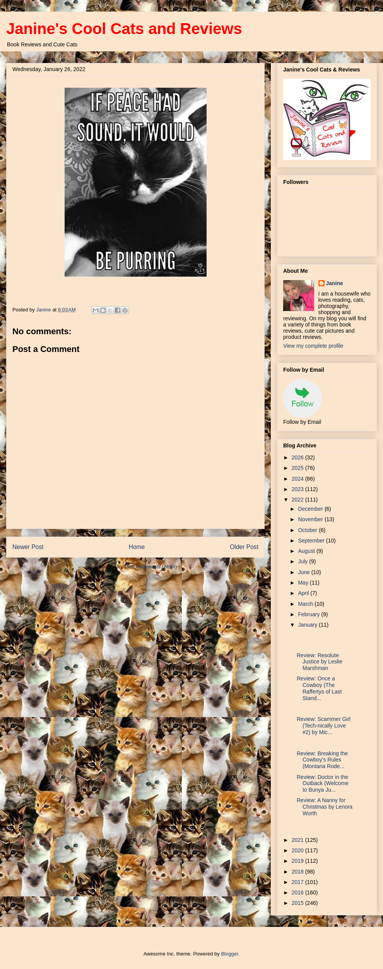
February (309, 614)
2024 (298, 479)
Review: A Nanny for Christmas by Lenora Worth (324, 806)
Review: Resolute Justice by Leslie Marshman (319, 662)
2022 (298, 499)
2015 (298, 903)
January (308, 625)
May (303, 583)
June (304, 572)
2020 (298, 850)
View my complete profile (313, 346)
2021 (298, 840)
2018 (298, 872)
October (308, 530)
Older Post (244, 547)
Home (137, 547)
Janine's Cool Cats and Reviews (124, 28)
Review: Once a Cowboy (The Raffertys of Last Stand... (319, 688)
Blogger (229, 954)
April (304, 593)
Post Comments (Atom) (151, 567)
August (307, 551)
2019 (298, 861)
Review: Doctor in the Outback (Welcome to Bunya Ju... (323, 783)
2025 (298, 468)
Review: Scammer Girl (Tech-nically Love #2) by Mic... (324, 725)
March (306, 604)
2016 (298, 892)
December (311, 509)
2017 (298, 882)
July (303, 561)
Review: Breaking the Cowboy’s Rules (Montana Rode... (322, 760)
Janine (334, 283)
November (311, 519)
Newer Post (28, 547)
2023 (298, 489)
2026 (298, 457)
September (312, 540)
